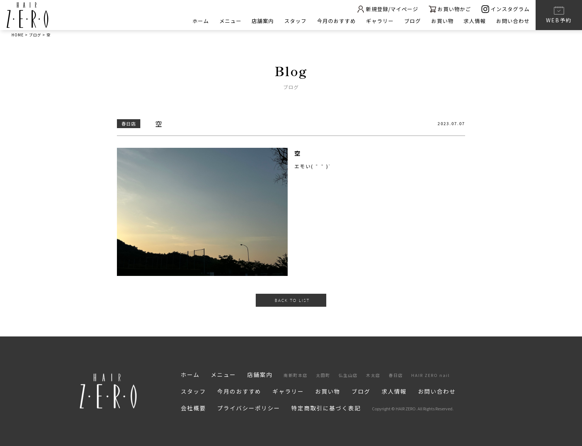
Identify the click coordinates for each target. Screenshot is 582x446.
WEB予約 (559, 14)
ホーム (199, 21)
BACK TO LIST (292, 300)
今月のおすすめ (335, 21)
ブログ (412, 21)
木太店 (373, 375)
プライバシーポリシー (248, 408)
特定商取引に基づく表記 (326, 408)
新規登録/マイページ (387, 9)
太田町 (323, 375)
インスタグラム (505, 9)
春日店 (396, 375)
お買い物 (442, 21)
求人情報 (475, 21)
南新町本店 (296, 375)
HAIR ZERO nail (430, 375)
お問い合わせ (513, 21)
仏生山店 (348, 375)
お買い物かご (449, 9)
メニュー (229, 21)
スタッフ (295, 21)
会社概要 (193, 408)
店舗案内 (262, 21)
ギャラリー (379, 21)
